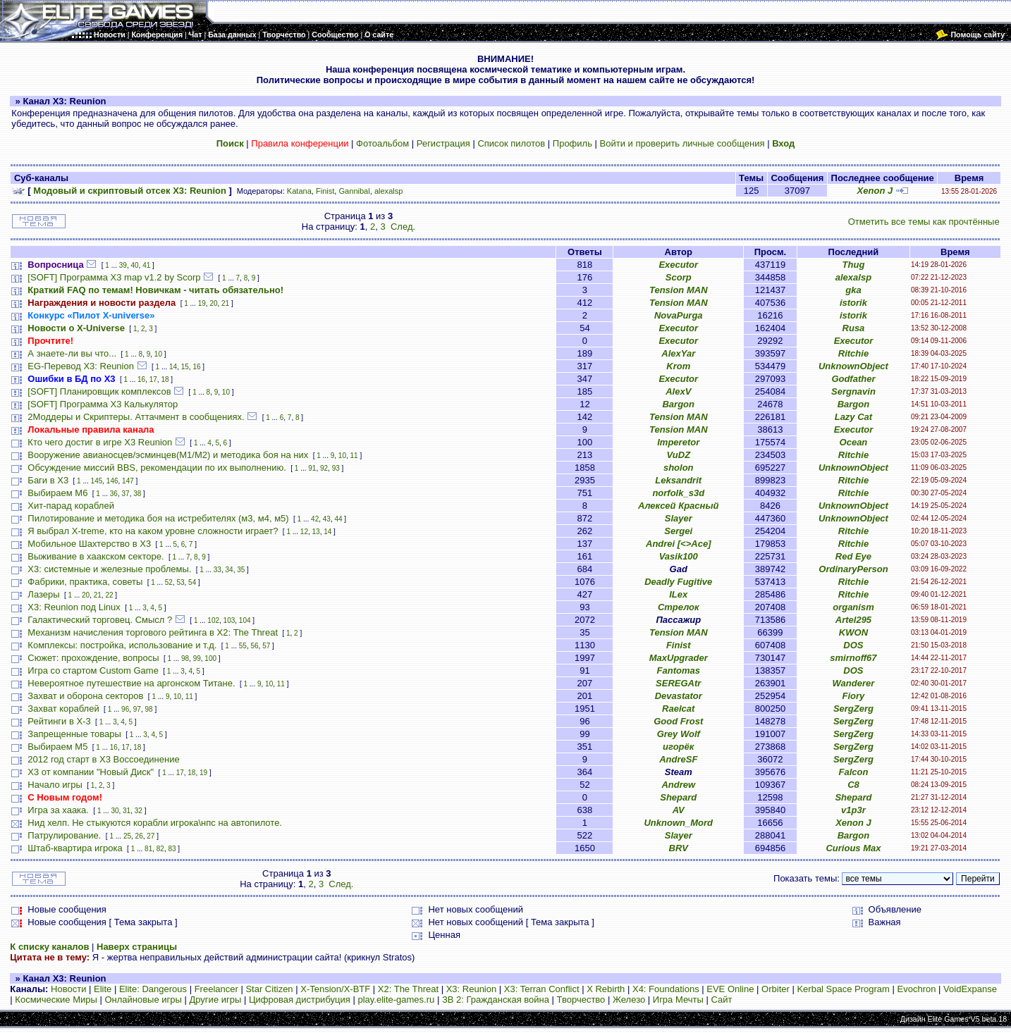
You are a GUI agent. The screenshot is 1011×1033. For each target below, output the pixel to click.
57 (266, 646)
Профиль (572, 143)
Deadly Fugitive (678, 581)
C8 (853, 784)
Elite (102, 989)
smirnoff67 (853, 657)
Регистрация (443, 143)
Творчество (581, 999)
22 (109, 595)
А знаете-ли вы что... (71, 353)
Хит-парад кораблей (70, 505)
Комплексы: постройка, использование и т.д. (121, 645)
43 (327, 519)
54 (192, 582)
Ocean (854, 442)
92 (324, 468)
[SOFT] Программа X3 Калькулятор (102, 404)
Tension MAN (678, 290)
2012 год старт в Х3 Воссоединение (103, 759)
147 (128, 481)
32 (138, 811)
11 (354, 455)
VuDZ (678, 455)
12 (304, 532)
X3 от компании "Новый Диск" (90, 772)
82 (160, 849)
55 (243, 646)
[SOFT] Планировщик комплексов (99, 391)
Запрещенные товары (74, 734)
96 (125, 709)
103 (229, 620)
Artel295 (853, 619)
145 (97, 481)
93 (336, 468)
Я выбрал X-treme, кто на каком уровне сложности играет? (152, 531)
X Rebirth (606, 989)
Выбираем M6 (57, 493)
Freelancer (216, 989)
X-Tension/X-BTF (335, 989)
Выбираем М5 (57, 746)
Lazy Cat (853, 417)
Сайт (721, 999)
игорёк (678, 746)
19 (202, 303)
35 (241, 570)
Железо (629, 999)
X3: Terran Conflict (542, 989)
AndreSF (678, 759)
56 (254, 646)
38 (137, 493)
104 (245, 620)
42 (315, 519)
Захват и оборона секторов (85, 696)
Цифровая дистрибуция (299, 999)
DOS (853, 645)
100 (210, 658)
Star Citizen (269, 989)
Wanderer (854, 683)
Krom (678, 366)
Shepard (678, 797)
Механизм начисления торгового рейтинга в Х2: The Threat (152, 632)
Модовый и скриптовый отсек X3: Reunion (129, 190)
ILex (678, 594)
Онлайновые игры (142, 999)
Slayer (678, 518)
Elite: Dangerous (153, 989)
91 (312, 468)
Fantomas (678, 670)
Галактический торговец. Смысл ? (99, 619)
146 (112, 481)
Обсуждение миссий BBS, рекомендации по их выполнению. (156, 467)
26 (139, 836)
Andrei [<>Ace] (678, 543)
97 (137, 709)
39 (123, 265)
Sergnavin (853, 391)
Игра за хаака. (58, 810)
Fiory (853, 696)
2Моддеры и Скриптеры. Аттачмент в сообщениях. (135, 417)
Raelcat (678, 708)
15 (185, 367)
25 (127, 836)
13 (316, 532)
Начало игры (54, 784)
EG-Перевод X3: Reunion (80, 366)
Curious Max (853, 848)
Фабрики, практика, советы (84, 581)
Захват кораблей (63, 708)
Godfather (853, 378)
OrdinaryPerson (853, 569)
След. (403, 226)
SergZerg (853, 708)
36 (114, 493)
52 (169, 582)
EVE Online (730, 989)
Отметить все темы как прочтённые (924, 221)
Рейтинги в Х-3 (58, 721)
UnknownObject (853, 366)
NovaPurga (678, 315)
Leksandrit (678, 480)
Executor (678, 264)
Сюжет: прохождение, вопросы (93, 657)
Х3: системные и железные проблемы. (109, 569)
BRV (678, 848)
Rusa (853, 328)
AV (679, 810)
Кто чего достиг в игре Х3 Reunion (99, 442)
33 (217, 570)
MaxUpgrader (678, 657)
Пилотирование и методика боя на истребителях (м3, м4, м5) (157, 518)
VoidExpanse (970, 989)
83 (172, 849)
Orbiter (775, 989)
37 (126, 493)
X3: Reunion (471, 989)
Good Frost (678, 721)
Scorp (679, 277)
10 (158, 354)
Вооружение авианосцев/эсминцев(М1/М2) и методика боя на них (167, 455)
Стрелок (678, 607)
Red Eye (853, 556)
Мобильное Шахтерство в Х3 (89, 543)
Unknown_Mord (678, 822)
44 (338, 519)
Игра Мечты (678, 999)
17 (153, 379)
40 (134, 265)
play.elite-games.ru (395, 999)
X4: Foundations (665, 989)
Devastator (678, 696)
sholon (678, 467)
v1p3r (853, 810)
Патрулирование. (64, 835)
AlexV (678, 391)
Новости (68, 989)
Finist (325, 191)
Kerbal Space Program (843, 989)
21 (225, 303)
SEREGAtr (678, 683)
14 (173, 367)
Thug (853, 264)
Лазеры (43, 594)
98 (185, 658)
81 (148, 849)
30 (114, 811)
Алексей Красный (678, 505)
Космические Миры (56, 999)
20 (213, 303)
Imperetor (678, 442)
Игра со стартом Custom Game (93, 670)
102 (213, 620)
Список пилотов (511, 143)
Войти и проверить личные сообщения (682, 143)
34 (229, 570)
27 (150, 836)
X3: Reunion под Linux (73, 607)
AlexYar (678, 353)
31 (126, 811)
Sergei (678, 531)
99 (197, 658)
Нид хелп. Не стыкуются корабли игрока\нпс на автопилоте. (154, 822)
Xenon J (875, 190)
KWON (853, 632)
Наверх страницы (137, 946)
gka (853, 290)
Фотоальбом (382, 143)
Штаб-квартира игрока (74, 848)
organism (853, 607)
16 (196, 367)
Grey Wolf (678, 734)
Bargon (678, 404)
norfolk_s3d (678, 493)
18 (164, 379)
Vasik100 (678, 556)
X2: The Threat (408, 989)
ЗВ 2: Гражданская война (495, 999)
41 (146, 265)
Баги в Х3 (47, 480)
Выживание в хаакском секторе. (95, 556)
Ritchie (853, 353)
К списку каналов (49, 946)
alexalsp (388, 191)
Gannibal (354, 191)
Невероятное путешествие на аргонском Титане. (131, 683)
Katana (299, 191)
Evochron (916, 989)
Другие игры (215, 999)
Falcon (853, 772)
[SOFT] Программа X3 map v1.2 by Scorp (113, 277)
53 (180, 582)
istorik (853, 302)
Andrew (678, 784)
